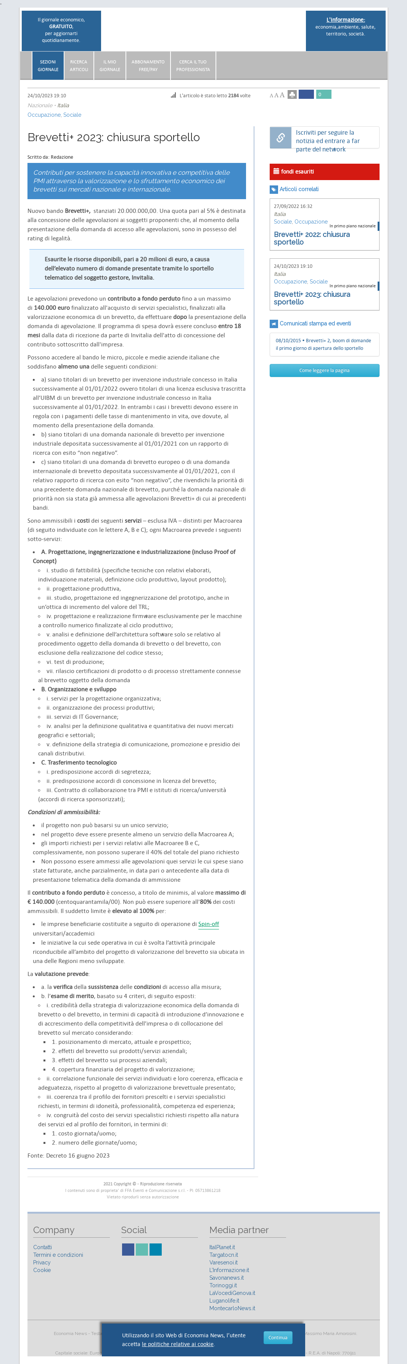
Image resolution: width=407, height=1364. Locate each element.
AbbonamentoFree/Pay (148, 65)
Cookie (42, 1270)
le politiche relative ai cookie (178, 1344)
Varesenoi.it (223, 1262)
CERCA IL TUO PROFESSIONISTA (193, 65)
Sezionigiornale (48, 65)
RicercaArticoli (79, 65)
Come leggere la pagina (324, 370)
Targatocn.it (223, 1255)
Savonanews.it (226, 1278)
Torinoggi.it (223, 1285)
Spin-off (208, 924)
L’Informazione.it (229, 1270)
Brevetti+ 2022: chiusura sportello (312, 238)
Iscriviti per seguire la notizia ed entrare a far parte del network (328, 138)
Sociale (72, 115)
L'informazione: (346, 19)
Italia (63, 105)
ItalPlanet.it (222, 1247)
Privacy (42, 1262)
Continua (278, 1337)
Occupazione (44, 115)
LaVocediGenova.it (232, 1293)
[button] (384, 63)
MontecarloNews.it (232, 1308)
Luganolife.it (224, 1301)
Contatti (42, 1247)
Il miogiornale (110, 65)
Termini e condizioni (58, 1255)
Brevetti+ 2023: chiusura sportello (312, 298)
